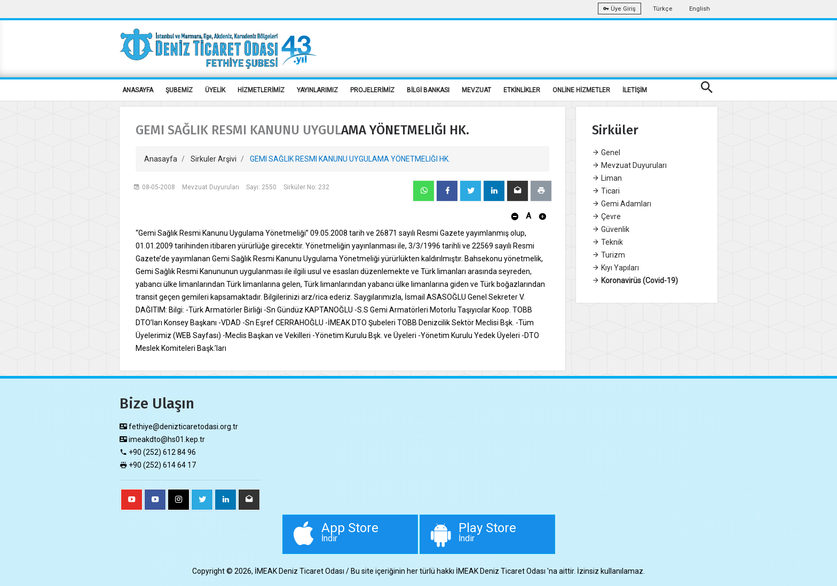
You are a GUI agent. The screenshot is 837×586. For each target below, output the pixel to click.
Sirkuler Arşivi (213, 159)
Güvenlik (610, 229)
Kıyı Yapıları (615, 267)
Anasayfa (160, 159)
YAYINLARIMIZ (317, 90)
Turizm (608, 255)
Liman (607, 178)
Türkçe (663, 8)
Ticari (606, 191)
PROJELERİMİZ (372, 90)
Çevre (606, 216)
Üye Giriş (619, 8)
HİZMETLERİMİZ (261, 90)
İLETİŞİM (634, 90)
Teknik (607, 242)
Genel (606, 152)
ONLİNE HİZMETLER (581, 90)
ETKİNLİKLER (521, 90)
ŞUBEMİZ (179, 90)
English (699, 8)
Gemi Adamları (621, 203)
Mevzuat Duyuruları (629, 165)
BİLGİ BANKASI (428, 90)
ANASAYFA (137, 90)
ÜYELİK (215, 90)
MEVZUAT (476, 90)
